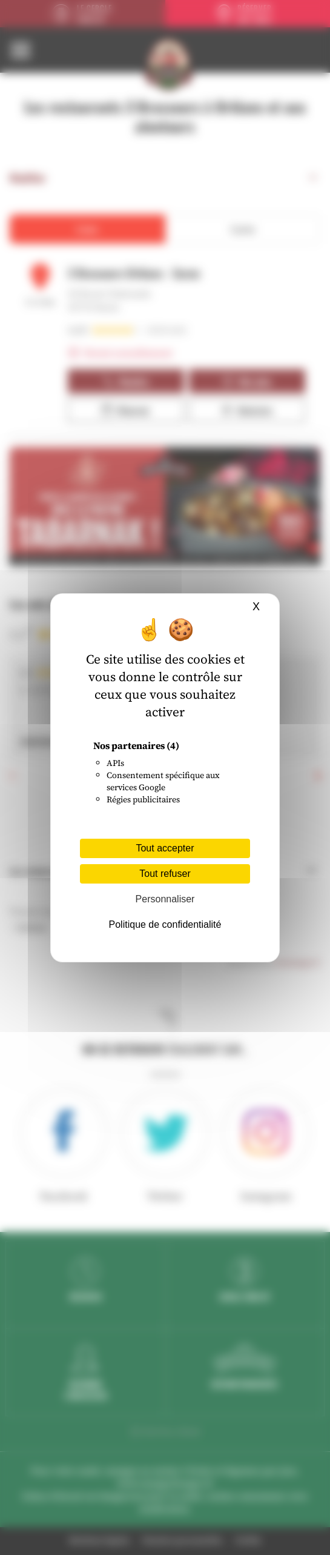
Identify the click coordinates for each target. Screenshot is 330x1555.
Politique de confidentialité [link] (165, 924)
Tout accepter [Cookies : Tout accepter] (165, 848)
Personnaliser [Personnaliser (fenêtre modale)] (165, 899)
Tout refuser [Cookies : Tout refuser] (164, 873)
